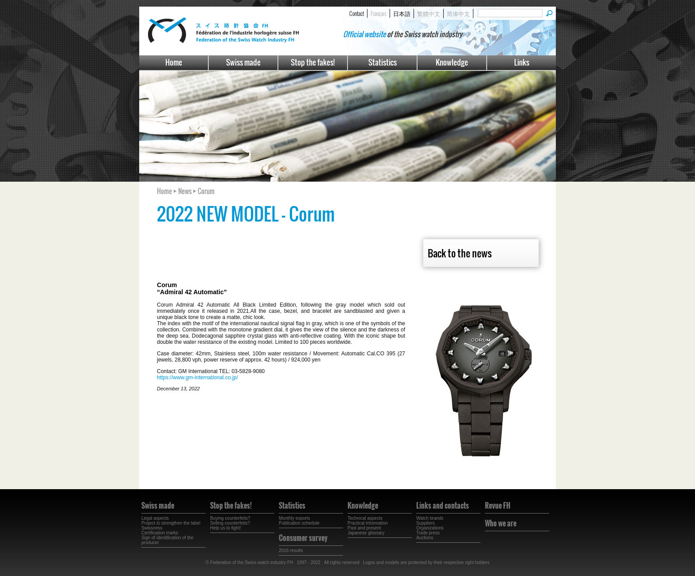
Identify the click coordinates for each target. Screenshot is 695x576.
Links (521, 62)
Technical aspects (365, 518)
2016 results (291, 550)
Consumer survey (303, 538)
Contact (356, 13)
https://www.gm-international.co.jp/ (197, 377)
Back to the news (460, 253)
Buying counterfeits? (230, 518)
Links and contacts (442, 505)
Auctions (424, 537)
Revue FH (497, 505)
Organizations (430, 527)
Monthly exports (294, 518)
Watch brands (429, 518)
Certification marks (159, 532)
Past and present (364, 527)
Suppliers (425, 523)
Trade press (428, 532)
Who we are (500, 523)
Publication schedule (299, 523)
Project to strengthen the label (170, 523)
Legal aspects (155, 518)
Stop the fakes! (313, 62)
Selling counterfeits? (230, 523)
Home (173, 62)
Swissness (151, 527)
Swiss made (243, 62)
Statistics (382, 62)
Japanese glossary (366, 532)
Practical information (368, 523)
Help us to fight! (225, 527)
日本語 (401, 13)
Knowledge (452, 62)
